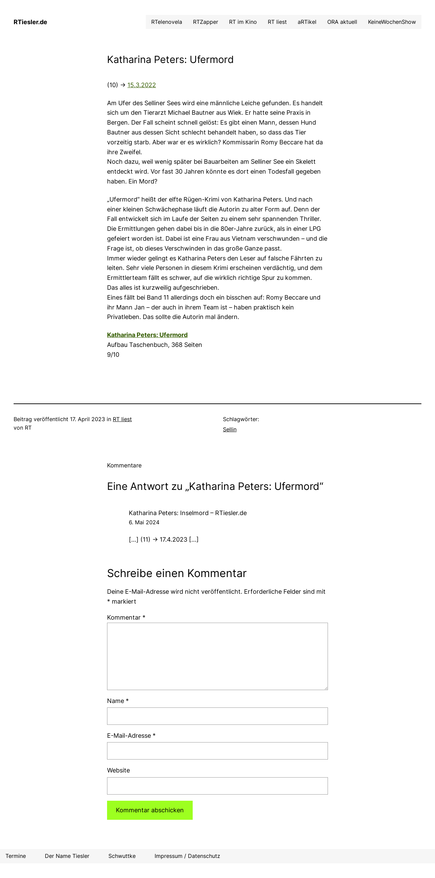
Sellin (230, 429)
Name (118, 700)
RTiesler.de (30, 22)
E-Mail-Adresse (131, 735)
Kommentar (126, 617)
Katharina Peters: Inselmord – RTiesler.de (188, 512)
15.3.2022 (141, 85)
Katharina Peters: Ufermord (147, 334)
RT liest (122, 419)
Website (118, 770)
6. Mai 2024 (144, 522)
